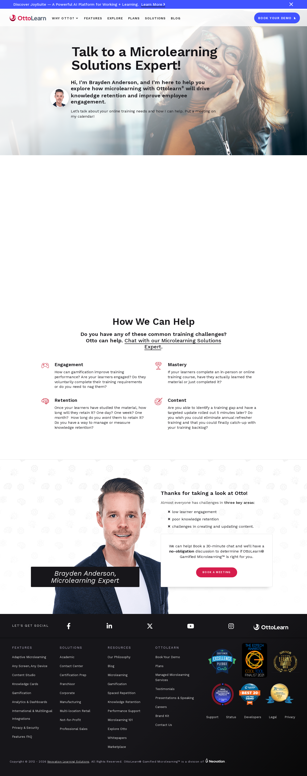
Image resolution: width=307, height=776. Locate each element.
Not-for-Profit (70, 720)
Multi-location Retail (75, 711)
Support (212, 717)
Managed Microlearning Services (172, 677)
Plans (159, 666)
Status (231, 717)
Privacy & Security (25, 727)
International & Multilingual (32, 711)
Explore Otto (117, 729)
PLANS (134, 18)
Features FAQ (22, 736)
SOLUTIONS (155, 18)
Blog (176, 18)
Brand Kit (162, 716)
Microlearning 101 (120, 720)
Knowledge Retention (124, 702)
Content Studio (23, 675)
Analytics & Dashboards (29, 702)
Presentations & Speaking (174, 698)
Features (93, 18)
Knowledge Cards (25, 684)
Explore (115, 18)
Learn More (153, 4)
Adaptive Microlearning (29, 657)
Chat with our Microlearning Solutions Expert (173, 344)
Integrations (21, 718)
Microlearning (117, 675)
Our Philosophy (119, 657)
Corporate (67, 693)
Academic (67, 657)
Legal (273, 717)
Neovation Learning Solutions (68, 761)
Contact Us (163, 725)
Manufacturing (70, 702)
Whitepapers (117, 738)
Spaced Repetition (121, 693)
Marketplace (117, 747)
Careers (161, 707)
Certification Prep (73, 675)
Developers (252, 717)
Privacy (290, 717)
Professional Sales (74, 729)
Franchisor (67, 684)
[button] (65, 18)
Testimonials (165, 689)
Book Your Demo (167, 657)
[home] (27, 17)
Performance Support (124, 711)
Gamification (21, 693)
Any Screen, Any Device (29, 666)
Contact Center (71, 666)
